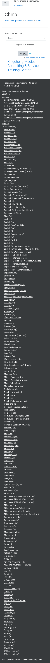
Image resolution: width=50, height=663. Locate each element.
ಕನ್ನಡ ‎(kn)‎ (8, 624)
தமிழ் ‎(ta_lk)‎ (9, 618)
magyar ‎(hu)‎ (9, 371)
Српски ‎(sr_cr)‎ (10, 541)
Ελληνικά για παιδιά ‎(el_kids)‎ (17, 508)
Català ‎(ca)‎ (9, 165)
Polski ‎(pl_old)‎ (10, 413)
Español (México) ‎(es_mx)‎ (15, 267)
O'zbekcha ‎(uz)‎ (10, 404)
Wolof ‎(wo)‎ (9, 493)
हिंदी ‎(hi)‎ (7, 603)
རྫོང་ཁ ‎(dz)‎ (8, 636)
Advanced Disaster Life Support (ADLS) (21, 103)
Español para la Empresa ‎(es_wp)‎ (18, 270)
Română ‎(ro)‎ (9, 422)
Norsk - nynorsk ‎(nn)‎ (13, 392)
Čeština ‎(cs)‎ (9, 174)
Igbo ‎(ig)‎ (7, 320)
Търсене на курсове (25, 45)
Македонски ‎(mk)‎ (12, 532)
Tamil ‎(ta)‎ (8, 463)
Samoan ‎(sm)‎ (10, 428)
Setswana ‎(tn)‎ (10, 431)
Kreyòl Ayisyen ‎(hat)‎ (13, 347)
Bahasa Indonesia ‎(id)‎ (13, 147)
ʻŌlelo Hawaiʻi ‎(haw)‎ (12, 317)
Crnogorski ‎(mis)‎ (11, 177)
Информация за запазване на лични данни (22, 659)
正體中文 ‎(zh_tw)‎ (11, 651)
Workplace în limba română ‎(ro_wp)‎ (19, 496)
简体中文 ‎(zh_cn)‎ (11, 654)
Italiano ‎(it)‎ (9, 332)
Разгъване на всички (35, 57)
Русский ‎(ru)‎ (9, 538)
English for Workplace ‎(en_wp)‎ (17, 252)
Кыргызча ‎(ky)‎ (10, 526)
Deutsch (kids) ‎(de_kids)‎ (14, 207)
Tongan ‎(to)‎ (9, 475)
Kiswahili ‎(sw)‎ (10, 344)
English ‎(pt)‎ (9, 243)
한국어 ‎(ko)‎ (9, 645)
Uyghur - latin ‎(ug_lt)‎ (13, 484)
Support (5, 124)
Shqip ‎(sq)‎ (8, 434)
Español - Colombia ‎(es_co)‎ (16, 255)
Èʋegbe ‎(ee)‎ (9, 279)
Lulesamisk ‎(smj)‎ (11, 368)
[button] (30, 53)
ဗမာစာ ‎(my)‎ (9, 639)
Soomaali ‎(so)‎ (10, 443)
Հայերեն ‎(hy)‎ (10, 556)
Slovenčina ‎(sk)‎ (11, 437)
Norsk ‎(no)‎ (8, 398)
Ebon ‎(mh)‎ (8, 216)
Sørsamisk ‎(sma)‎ (11, 445)
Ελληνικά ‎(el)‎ (10, 505)
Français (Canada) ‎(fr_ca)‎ (15, 290)
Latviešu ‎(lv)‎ (9, 356)
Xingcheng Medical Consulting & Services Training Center (24, 66)
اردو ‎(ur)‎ (7, 571)
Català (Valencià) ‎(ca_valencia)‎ (17, 168)
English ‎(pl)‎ (9, 237)
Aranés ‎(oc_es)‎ (10, 139)
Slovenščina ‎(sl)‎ (11, 439)
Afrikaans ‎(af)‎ (10, 133)
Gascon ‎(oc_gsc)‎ (11, 308)
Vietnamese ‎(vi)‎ (11, 490)
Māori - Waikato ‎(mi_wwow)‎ (16, 380)
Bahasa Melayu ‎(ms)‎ (13, 150)
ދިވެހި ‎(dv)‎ (7, 586)
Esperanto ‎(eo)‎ (10, 273)
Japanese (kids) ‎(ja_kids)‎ (15, 335)
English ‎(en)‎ (9, 222)
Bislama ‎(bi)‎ (9, 156)
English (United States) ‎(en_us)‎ (17, 246)
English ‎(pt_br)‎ (10, 240)
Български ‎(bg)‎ (9, 127)
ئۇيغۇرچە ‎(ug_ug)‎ (11, 568)
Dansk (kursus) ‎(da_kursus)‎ (16, 186)
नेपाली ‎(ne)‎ (8, 594)
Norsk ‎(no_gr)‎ (10, 395)
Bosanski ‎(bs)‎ (10, 159)
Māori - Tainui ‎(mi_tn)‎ (13, 377)
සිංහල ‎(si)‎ (8, 630)
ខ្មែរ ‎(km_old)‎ (9, 642)
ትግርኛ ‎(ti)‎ (8, 592)
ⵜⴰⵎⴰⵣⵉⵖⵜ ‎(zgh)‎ (12, 588)
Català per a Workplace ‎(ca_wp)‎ (18, 171)
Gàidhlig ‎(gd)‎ (9, 302)
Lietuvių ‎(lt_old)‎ (11, 362)
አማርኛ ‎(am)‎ (9, 129)
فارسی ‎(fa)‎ (9, 583)
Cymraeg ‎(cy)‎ (10, 180)
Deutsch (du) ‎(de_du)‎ (13, 204)
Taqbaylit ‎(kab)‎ (10, 466)
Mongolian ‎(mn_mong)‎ (14, 386)
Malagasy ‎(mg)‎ (10, 374)
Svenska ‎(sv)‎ (9, 457)
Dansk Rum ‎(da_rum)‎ (13, 189)
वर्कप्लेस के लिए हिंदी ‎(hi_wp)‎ (15, 600)
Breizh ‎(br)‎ (8, 162)
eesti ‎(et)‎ (8, 219)
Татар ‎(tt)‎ (8, 544)
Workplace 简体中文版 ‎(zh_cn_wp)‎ (19, 499)
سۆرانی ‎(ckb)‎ (10, 580)
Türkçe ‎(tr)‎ (8, 478)
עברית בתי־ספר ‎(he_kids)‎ (14, 562)
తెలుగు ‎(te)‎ (8, 621)
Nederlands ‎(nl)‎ (11, 389)
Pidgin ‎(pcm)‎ (9, 410)
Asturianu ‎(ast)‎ (10, 141)
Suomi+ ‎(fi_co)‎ (10, 454)
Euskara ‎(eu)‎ (9, 276)
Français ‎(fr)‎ (9, 293)
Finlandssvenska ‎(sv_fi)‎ (14, 284)
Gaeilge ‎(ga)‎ (9, 299)
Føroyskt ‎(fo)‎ (9, 288)
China (38, 20)
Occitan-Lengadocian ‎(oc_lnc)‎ (17, 407)
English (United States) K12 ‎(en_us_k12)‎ (21, 249)
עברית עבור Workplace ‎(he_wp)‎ (17, 565)
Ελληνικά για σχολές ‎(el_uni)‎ (17, 511)
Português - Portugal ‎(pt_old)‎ (16, 419)
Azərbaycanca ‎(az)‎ (12, 144)
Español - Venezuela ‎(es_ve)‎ (16, 264)
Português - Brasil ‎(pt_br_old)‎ (17, 416)
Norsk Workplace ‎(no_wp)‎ (15, 401)
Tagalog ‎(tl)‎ (9, 460)
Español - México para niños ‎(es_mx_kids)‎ (22, 261)
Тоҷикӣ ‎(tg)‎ (9, 547)
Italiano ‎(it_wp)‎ (10, 329)
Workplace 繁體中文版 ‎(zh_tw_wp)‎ (19, 502)
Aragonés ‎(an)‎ (10, 135)
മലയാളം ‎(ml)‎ (10, 627)
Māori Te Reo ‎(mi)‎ (12, 383)
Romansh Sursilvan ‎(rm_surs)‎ (17, 425)
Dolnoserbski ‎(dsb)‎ (12, 213)
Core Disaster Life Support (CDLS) (19, 106)
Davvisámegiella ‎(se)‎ (13, 192)
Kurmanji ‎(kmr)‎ (10, 350)
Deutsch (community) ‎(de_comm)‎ (19, 198)
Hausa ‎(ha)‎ (9, 311)
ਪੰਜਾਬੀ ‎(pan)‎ (9, 609)
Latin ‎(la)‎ (8, 353)
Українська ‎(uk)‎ (11, 550)
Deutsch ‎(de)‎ (9, 201)
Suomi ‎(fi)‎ (8, 451)
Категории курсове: (14, 33)
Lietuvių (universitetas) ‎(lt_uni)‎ (17, 365)
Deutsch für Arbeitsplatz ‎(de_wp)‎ (18, 210)
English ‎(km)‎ (9, 228)
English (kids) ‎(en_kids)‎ (14, 225)
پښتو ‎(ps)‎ (8, 577)
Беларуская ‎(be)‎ (11, 520)
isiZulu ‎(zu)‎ (9, 323)
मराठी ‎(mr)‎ (8, 598)
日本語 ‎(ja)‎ (8, 648)
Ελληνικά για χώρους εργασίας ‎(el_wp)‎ (21, 514)
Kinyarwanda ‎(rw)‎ (12, 341)
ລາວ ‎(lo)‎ (7, 633)
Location (6, 94)
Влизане (18, 6)
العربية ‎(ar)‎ (8, 574)
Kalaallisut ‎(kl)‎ (10, 338)
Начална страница (13, 20)
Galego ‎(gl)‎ (9, 305)
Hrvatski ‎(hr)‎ (9, 314)
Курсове (29, 20)
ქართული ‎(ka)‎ (11, 553)
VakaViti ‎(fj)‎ (9, 487)
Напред (23, 53)
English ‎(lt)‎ (8, 231)
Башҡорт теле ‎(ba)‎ (12, 517)
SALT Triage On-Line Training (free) (19, 109)
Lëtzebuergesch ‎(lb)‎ (13, 359)
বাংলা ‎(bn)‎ (8, 606)
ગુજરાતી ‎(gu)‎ (9, 612)
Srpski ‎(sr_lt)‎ (9, 448)
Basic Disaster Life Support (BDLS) (19, 100)
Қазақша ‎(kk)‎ (10, 529)
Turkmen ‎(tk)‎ (9, 481)
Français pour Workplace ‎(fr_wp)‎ (18, 296)
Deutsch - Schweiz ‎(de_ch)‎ (15, 195)
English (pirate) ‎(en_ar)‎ (14, 234)
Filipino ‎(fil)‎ (9, 282)
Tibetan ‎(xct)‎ (9, 472)
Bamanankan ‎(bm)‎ (12, 153)
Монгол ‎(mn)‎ (10, 535)
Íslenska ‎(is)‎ (9, 326)
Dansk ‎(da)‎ (9, 183)
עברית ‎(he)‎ (8, 559)
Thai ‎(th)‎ (7, 469)
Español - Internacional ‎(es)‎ (16, 258)
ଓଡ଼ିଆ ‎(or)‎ (8, 615)
